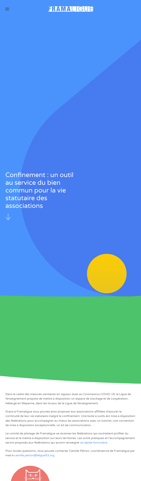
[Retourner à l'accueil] (70, 9)
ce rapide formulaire (93, 442)
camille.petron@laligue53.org (34, 455)
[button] (7, 9)
